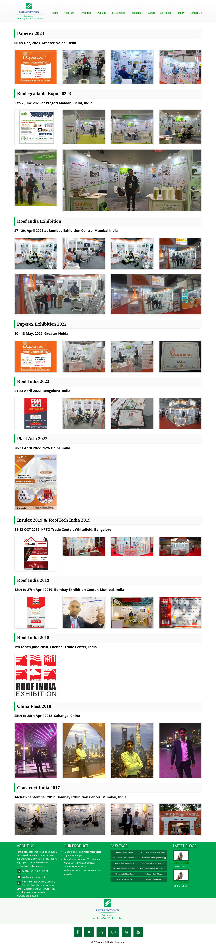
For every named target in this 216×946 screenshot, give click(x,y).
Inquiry (180, 12)
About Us (69, 12)
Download (166, 12)
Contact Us (196, 12)
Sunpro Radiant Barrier (124, 852)
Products (87, 12)
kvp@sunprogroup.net (31, 877)
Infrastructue (118, 12)
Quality (102, 12)
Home (55, 12)
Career (151, 12)
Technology (136, 12)
